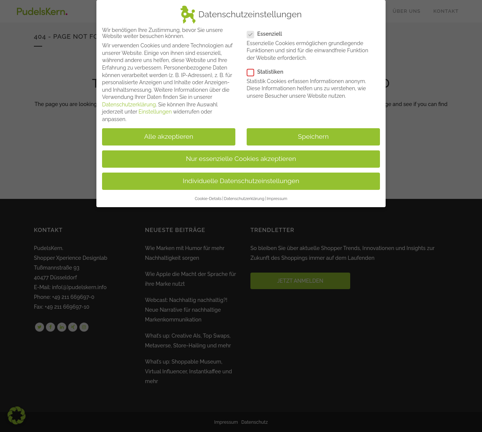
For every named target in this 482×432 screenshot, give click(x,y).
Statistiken (268, 70)
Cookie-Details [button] (208, 196)
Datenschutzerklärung (129, 103)
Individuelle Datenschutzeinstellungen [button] (241, 179)
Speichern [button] (313, 135)
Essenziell (267, 32)
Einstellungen (155, 110)
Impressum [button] (277, 196)
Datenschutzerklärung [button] (244, 196)
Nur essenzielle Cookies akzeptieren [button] (241, 157)
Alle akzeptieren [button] (169, 135)
